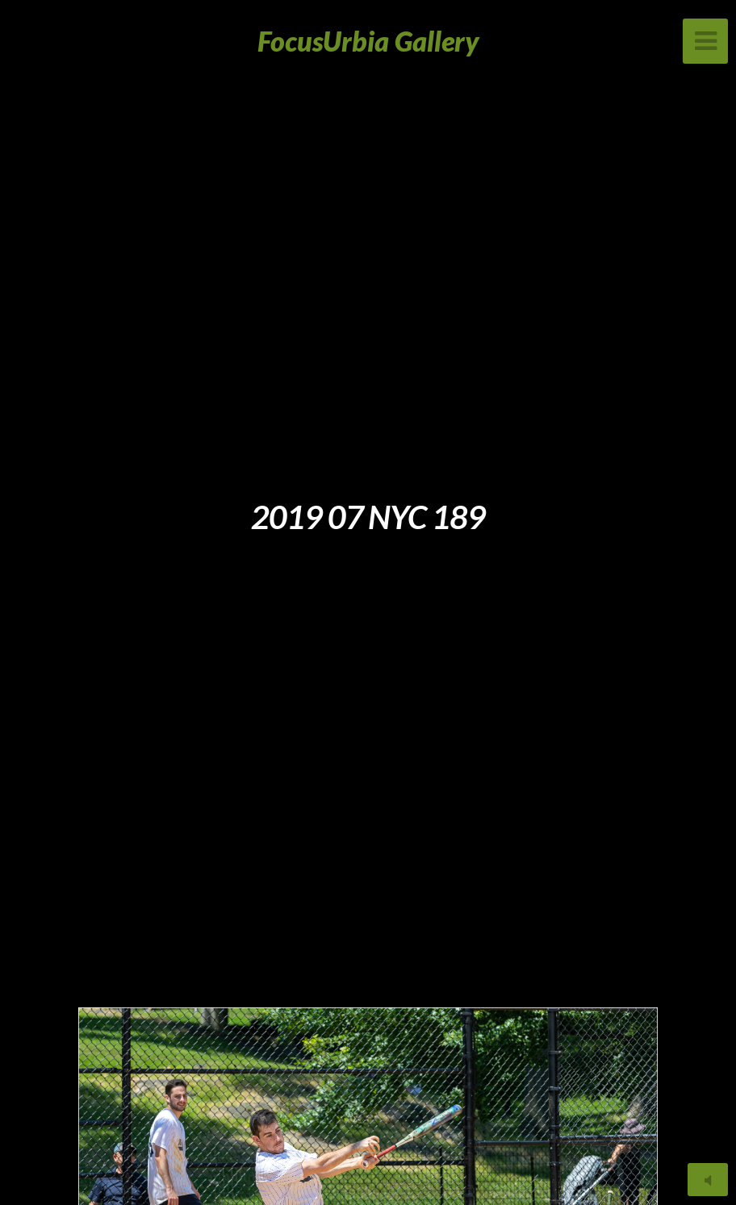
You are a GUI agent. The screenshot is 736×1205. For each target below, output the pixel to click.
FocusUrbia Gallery (368, 40)
